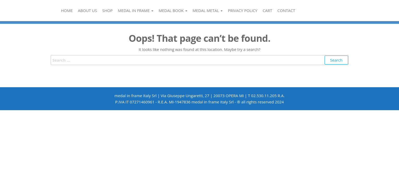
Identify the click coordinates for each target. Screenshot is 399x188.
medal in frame (135, 10)
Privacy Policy (242, 10)
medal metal (208, 10)
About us (87, 10)
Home (67, 10)
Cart (267, 10)
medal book (173, 10)
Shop (107, 10)
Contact (286, 10)
